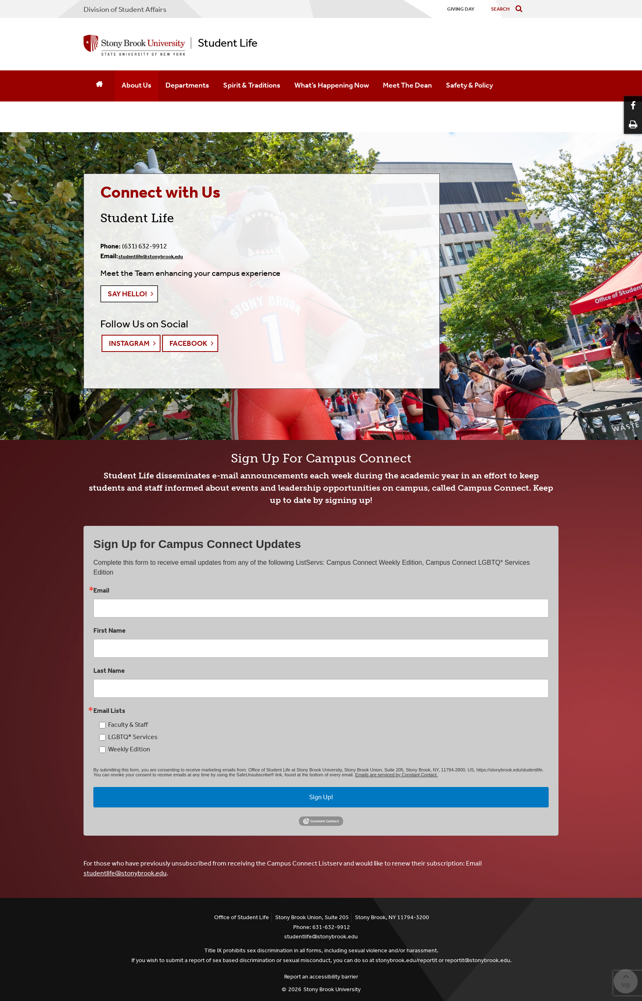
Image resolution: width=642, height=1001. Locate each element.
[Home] (99, 85)
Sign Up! (321, 797)
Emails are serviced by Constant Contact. (396, 774)
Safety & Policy (469, 85)
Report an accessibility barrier (321, 976)
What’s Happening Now (331, 85)
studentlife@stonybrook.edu (150, 256)
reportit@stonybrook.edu (477, 960)
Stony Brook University (332, 989)
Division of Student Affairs (125, 9)
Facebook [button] (188, 343)
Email (101, 590)
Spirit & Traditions (251, 85)
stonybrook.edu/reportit (406, 960)
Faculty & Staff (128, 724)
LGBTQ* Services (133, 737)
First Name (109, 630)
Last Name (109, 670)
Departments (187, 85)
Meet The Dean (407, 85)
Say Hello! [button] (127, 293)
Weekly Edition (129, 749)
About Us (136, 85)
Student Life (228, 43)
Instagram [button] (129, 343)
